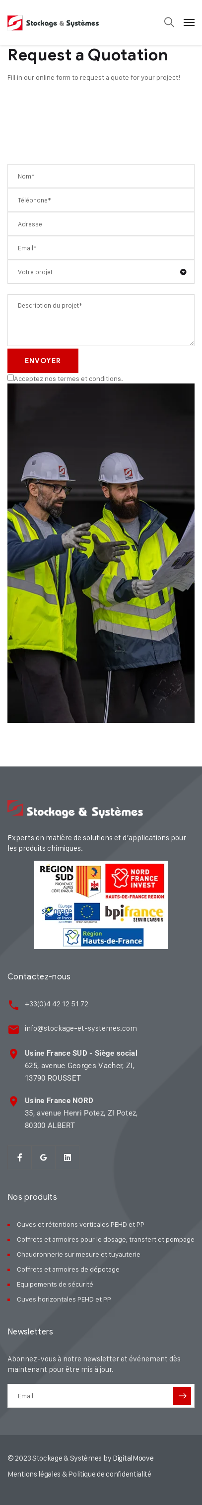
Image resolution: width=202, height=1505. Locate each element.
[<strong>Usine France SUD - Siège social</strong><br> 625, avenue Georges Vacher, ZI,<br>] (13, 1054)
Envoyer (43, 361)
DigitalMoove (133, 1458)
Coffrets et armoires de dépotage (68, 1269)
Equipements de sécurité (55, 1284)
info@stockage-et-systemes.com (81, 1028)
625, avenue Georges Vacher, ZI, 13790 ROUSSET (81, 1066)
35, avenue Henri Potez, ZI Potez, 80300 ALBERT (81, 1113)
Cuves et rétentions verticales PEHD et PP (80, 1224)
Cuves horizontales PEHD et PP (64, 1299)
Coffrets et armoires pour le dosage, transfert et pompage (106, 1239)
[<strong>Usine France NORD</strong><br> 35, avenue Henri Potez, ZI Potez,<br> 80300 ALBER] (13, 1101)
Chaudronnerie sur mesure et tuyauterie (78, 1254)
